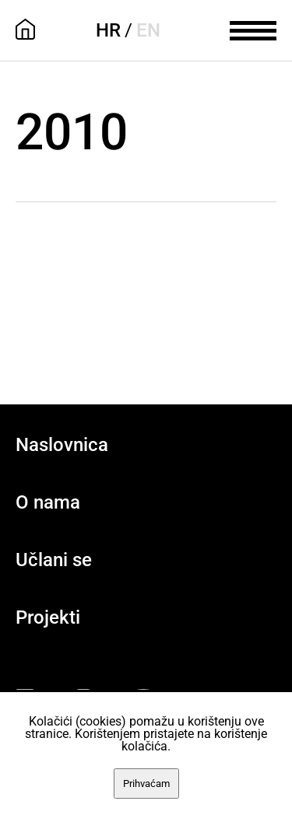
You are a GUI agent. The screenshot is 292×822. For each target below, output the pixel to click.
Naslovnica (62, 444)
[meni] (253, 29)
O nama (48, 502)
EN (148, 30)
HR (108, 30)
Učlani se (54, 560)
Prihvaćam (146, 783)
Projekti (48, 617)
